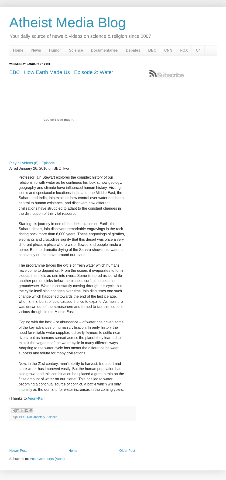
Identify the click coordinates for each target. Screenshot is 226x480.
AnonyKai (35, 398)
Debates (133, 50)
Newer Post (18, 450)
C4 (198, 50)
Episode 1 (49, 163)
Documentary (36, 417)
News (36, 50)
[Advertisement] (72, 435)
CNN (168, 50)
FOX (184, 50)
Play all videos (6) (23, 163)
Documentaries (104, 50)
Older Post (127, 450)
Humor (55, 50)
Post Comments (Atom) (47, 459)
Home (18, 50)
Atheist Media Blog (67, 22)
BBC (152, 50)
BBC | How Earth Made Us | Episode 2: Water (61, 72)
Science (76, 50)
